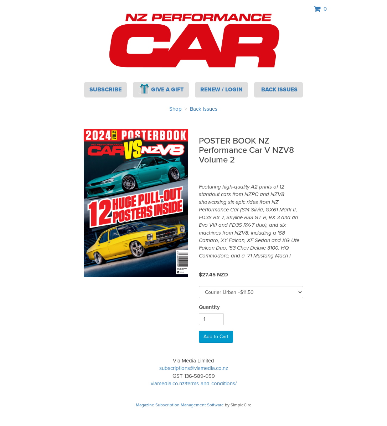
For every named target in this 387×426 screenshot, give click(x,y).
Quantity (209, 307)
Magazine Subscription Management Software (180, 405)
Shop (175, 109)
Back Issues (203, 109)
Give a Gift (161, 88)
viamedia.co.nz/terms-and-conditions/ (194, 383)
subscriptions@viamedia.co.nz (193, 368)
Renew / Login (221, 89)
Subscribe (105, 89)
